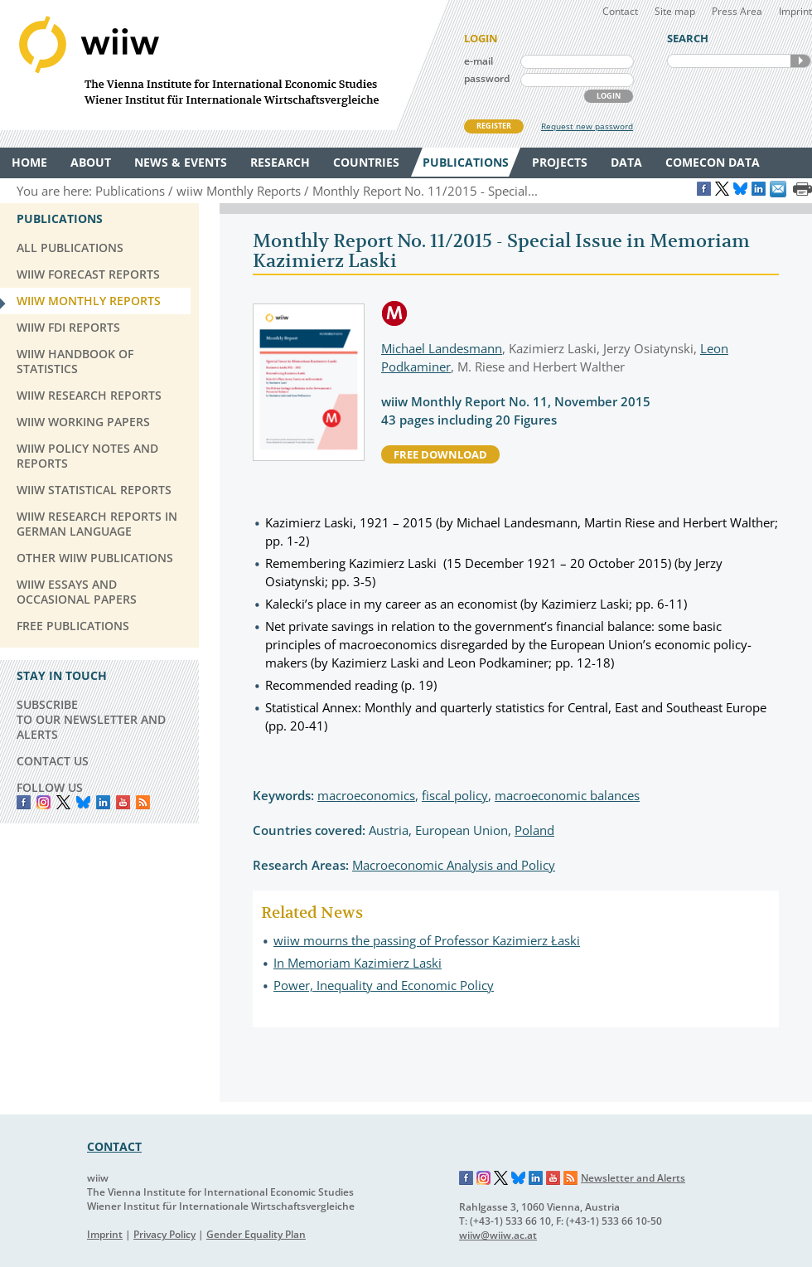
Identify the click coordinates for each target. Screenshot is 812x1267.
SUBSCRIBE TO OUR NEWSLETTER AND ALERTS (91, 719)
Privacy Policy (164, 1234)
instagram (43, 802)
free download (440, 454)
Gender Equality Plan (256, 1234)
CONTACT (114, 1146)
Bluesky (83, 802)
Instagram (483, 1178)
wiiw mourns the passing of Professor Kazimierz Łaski (426, 940)
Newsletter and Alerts (633, 1178)
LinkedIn (103, 802)
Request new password (587, 126)
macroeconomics (366, 795)
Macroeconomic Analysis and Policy (453, 865)
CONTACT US (53, 761)
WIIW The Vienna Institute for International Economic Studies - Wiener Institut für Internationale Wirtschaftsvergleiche (223, 65)
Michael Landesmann (441, 348)
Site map (675, 11)
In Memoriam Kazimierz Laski (357, 962)
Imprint (795, 11)
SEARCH (800, 61)
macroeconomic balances (567, 795)
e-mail (478, 61)
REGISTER (493, 125)
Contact (620, 11)
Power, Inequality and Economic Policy (383, 985)
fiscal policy (455, 795)
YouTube (123, 802)
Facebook (24, 802)
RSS (143, 802)
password (487, 78)
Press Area (737, 11)
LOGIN (609, 95)
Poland (534, 830)
